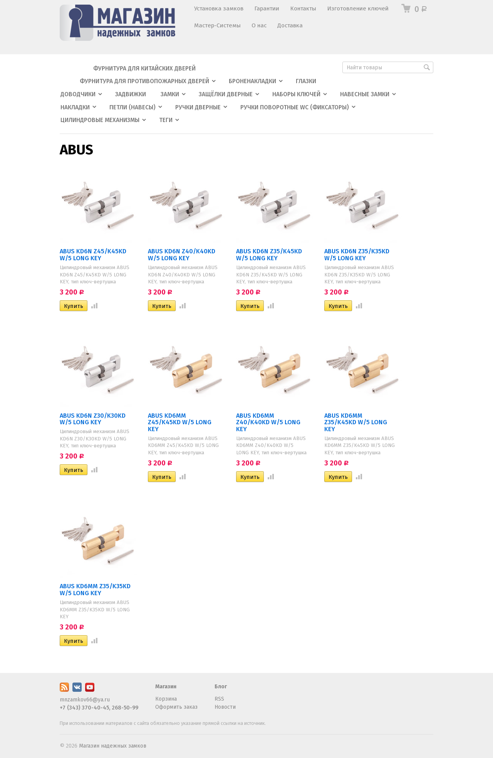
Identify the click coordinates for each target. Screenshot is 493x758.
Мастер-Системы (217, 25)
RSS (219, 699)
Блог (221, 686)
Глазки (306, 81)
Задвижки (130, 94)
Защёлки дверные (226, 94)
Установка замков (218, 8)
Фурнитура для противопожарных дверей (144, 81)
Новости (225, 707)
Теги (166, 120)
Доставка (290, 25)
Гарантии (266, 8)
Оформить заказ (176, 707)
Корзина (166, 699)
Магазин (165, 686)
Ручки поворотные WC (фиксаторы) (294, 107)
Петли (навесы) (132, 107)
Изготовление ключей (358, 8)
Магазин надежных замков (112, 746)
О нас (259, 25)
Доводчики (78, 94)
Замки (170, 94)
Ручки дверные (198, 107)
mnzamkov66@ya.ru (85, 699)
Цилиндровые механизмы (99, 120)
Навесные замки (364, 94)
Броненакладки (252, 81)
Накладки (75, 107)
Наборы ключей (296, 94)
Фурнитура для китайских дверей (144, 68)
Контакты (303, 8)
